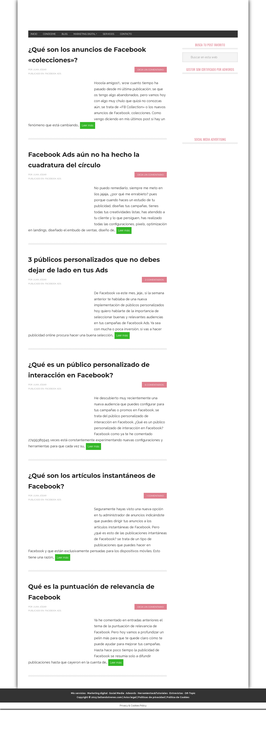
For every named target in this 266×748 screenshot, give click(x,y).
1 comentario (155, 532)
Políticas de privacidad (151, 736)
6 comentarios (154, 420)
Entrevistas (176, 732)
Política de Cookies (178, 736)
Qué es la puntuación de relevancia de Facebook (84, 629)
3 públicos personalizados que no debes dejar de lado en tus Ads (91, 283)
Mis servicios (78, 732)
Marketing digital (97, 732)
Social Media (116, 732)
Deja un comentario (150, 70)
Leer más (89, 127)
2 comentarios (154, 304)
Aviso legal (130, 736)
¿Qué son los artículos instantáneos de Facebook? (92, 517)
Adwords (131, 732)
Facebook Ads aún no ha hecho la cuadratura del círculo (85, 167)
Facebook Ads (53, 74)
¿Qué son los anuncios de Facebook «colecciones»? (87, 55)
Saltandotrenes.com (109, 736)
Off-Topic (190, 732)
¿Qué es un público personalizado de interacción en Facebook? (95, 400)
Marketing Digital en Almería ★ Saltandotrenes (133, 15)
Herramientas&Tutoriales (153, 732)
